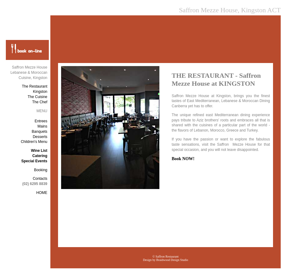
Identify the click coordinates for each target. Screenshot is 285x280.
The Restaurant (34, 86)
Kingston (40, 91)
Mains (42, 126)
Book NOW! (183, 158)
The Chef (39, 102)
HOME (41, 193)
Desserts (40, 137)
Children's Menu (34, 142)
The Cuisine (37, 97)
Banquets (39, 131)
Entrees (41, 121)
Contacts (40, 178)
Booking (40, 170)
